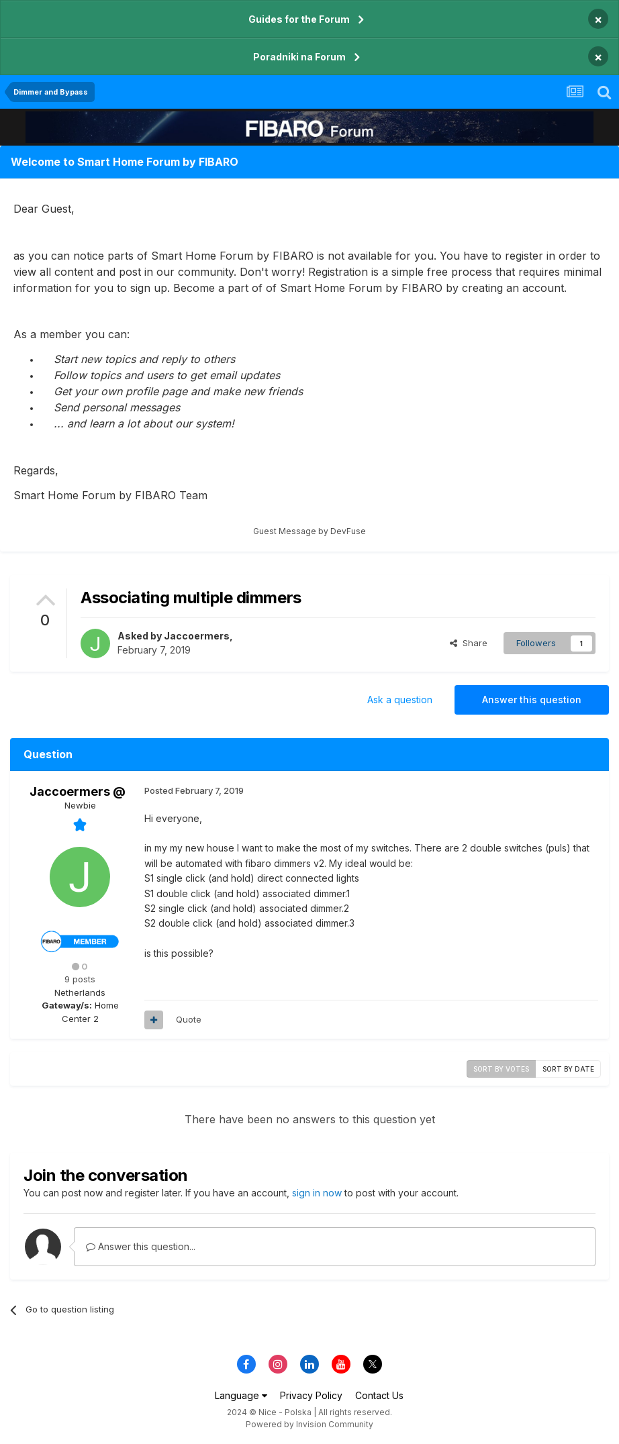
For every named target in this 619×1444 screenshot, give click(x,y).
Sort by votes (501, 1069)
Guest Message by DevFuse (309, 531)
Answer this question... (140, 1246)
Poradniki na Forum (299, 56)
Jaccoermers (197, 635)
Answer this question (531, 699)
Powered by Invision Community (309, 1424)
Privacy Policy (311, 1395)
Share (468, 642)
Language (241, 1395)
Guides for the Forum (299, 19)
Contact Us (379, 1395)
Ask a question (399, 699)
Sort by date (568, 1069)
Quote (188, 1019)
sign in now (317, 1192)
